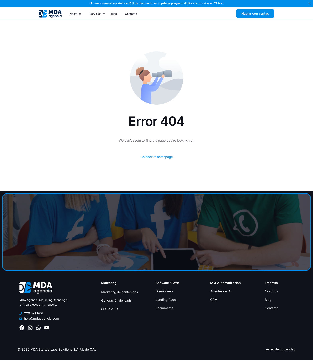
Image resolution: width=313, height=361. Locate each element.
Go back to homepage (156, 157)
